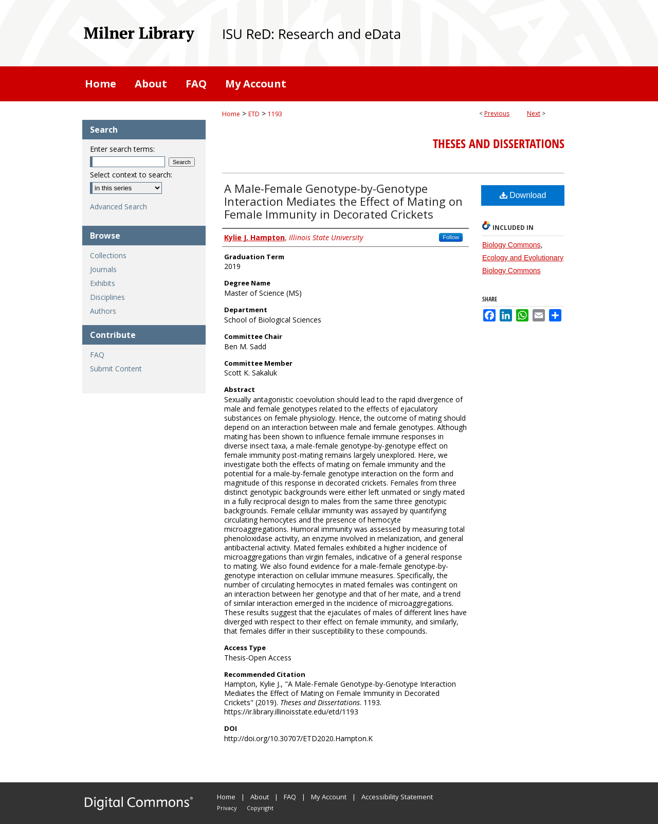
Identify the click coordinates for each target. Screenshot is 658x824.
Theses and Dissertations (498, 143)
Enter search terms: (122, 149)
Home (231, 114)
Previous (496, 113)
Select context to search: (131, 175)
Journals (103, 269)
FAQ (97, 355)
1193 (275, 114)
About (259, 796)
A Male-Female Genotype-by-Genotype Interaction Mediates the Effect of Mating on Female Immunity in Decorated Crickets (343, 201)
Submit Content (116, 368)
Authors (103, 311)
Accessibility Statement (397, 796)
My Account (328, 796)
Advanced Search (118, 206)
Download (523, 195)
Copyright (260, 808)
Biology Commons (511, 245)
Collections (108, 255)
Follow (451, 237)
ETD (254, 114)
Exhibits (102, 283)
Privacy (227, 808)
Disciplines (107, 297)
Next (533, 113)
